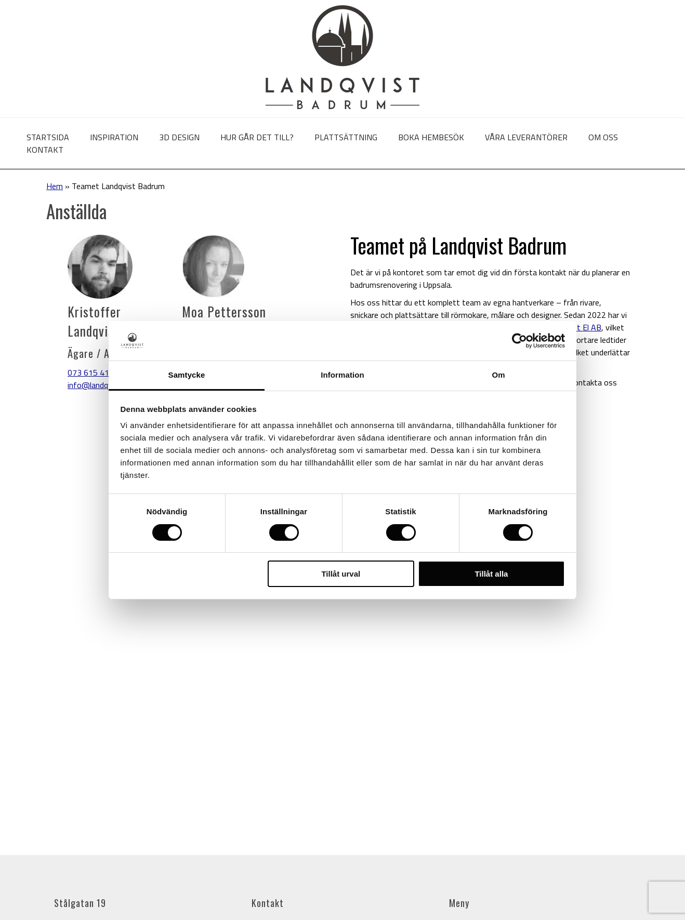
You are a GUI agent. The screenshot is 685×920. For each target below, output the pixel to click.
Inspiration (114, 137)
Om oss (603, 137)
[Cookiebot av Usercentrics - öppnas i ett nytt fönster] (519, 341)
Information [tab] (342, 374)
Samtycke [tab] (186, 374)
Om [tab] (498, 374)
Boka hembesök (431, 137)
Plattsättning (345, 137)
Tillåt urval (340, 573)
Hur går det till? (257, 137)
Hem (54, 186)
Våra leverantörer (526, 137)
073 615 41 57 (94, 372)
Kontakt (45, 149)
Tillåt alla (491, 573)
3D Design (179, 137)
